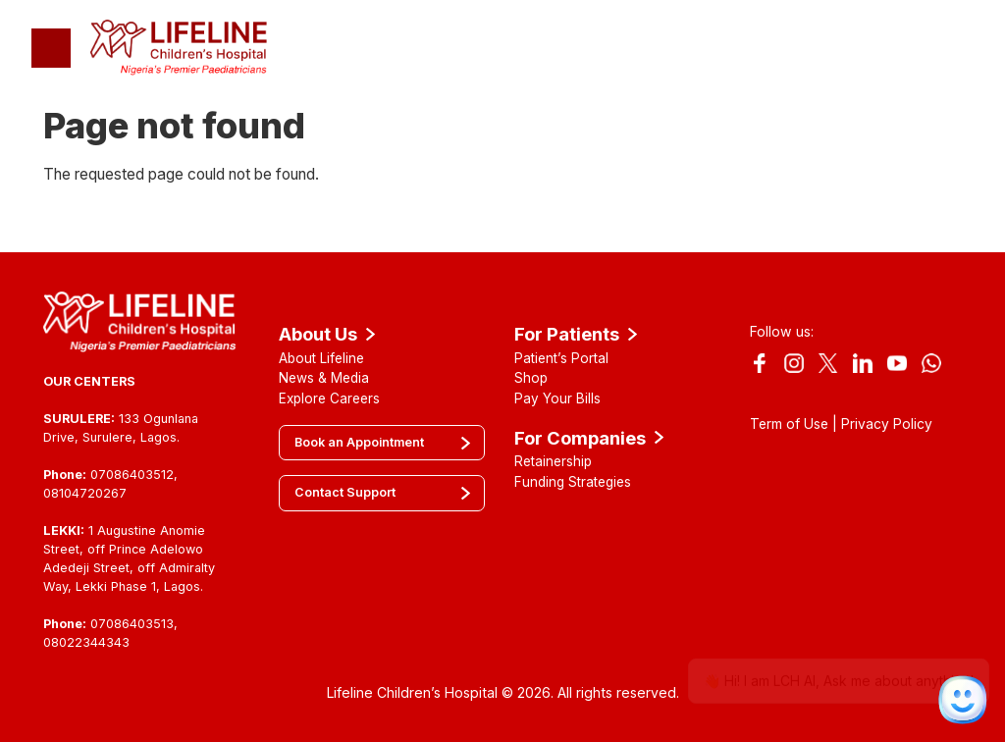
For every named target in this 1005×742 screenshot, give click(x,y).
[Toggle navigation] (51, 48)
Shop (531, 378)
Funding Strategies (572, 482)
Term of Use (789, 424)
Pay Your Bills (557, 398)
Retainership (553, 461)
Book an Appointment (359, 442)
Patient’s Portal (561, 358)
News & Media (324, 378)
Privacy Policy (886, 424)
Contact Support (345, 492)
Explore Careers (329, 398)
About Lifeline (321, 358)
